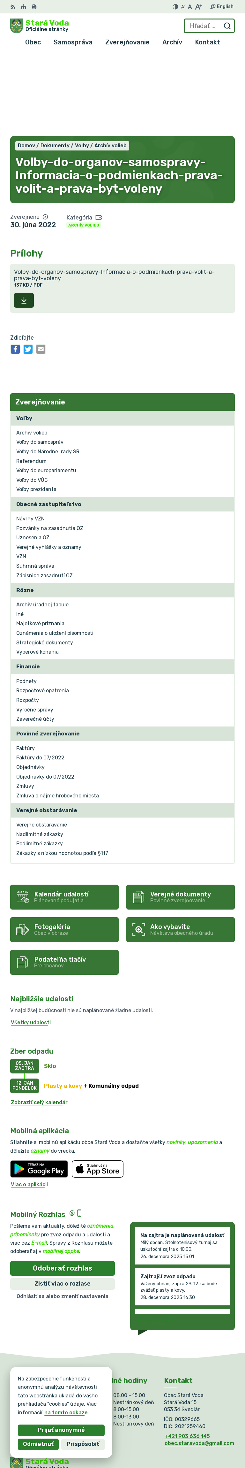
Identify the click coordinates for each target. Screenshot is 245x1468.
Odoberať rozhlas (62, 1185)
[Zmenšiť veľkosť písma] (183, 6)
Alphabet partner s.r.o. (104, 1398)
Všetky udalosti (31, 940)
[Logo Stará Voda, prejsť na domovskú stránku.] (39, 26)
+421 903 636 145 (187, 1354)
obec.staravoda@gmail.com (199, 1361)
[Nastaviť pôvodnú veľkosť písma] (190, 6)
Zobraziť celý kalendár (39, 1020)
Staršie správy (154, 1238)
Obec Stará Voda (73, 1404)
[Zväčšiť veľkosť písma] (198, 6)
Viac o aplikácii (29, 1102)
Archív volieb (83, 143)
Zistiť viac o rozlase (62, 1201)
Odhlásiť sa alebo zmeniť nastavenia (62, 1214)
